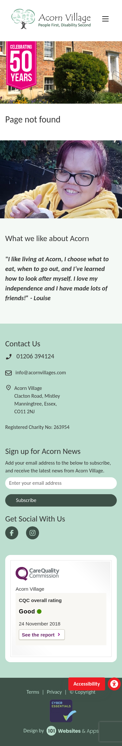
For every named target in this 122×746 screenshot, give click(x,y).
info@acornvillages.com (35, 372)
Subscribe (26, 500)
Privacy (54, 692)
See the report (38, 634)
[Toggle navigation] (105, 19)
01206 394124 (29, 356)
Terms (33, 692)
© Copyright (82, 692)
